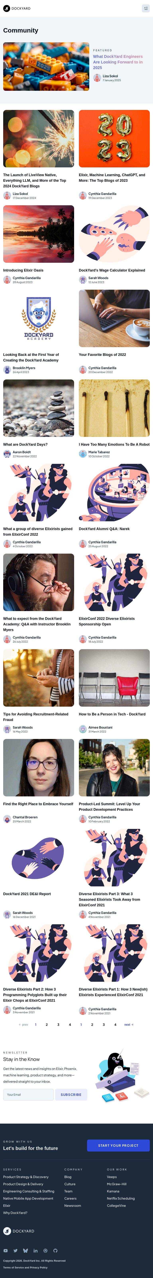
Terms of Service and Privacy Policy (25, 1258)
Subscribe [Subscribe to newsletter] (71, 1085)
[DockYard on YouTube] (5, 1241)
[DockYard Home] (18, 1222)
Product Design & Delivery (23, 1175)
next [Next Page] (128, 1015)
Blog (68, 1168)
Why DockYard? (15, 1204)
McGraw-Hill (117, 1175)
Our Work (117, 1160)
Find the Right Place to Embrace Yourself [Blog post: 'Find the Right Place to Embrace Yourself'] (38, 798)
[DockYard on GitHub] (55, 1241)
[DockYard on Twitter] (15, 1241)
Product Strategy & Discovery (26, 1168)
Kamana (113, 1182)
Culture (70, 1175)
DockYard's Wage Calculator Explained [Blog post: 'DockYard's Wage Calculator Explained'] (112, 270)
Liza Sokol (110, 76)
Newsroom (72, 1196)
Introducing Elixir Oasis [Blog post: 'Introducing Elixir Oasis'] (23, 270)
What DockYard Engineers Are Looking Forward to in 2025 (118, 62)
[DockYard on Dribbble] (45, 1241)
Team (68, 1182)
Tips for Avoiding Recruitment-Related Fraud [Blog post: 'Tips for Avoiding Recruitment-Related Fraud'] (35, 711)
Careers (70, 1189)
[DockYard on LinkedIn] (35, 1241)
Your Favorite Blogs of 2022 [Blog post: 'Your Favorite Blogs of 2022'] (102, 353)
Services (12, 1160)
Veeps (112, 1168)
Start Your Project (118, 1136)
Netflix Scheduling (121, 1189)
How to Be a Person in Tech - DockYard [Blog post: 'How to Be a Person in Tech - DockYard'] (112, 709)
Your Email (14, 1085)
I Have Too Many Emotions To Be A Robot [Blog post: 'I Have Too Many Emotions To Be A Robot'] (114, 442)
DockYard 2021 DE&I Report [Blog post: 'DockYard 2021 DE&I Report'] (27, 887)
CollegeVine (116, 1196)
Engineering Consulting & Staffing (28, 1182)
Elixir (6, 1196)
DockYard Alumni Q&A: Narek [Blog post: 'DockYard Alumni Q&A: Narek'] (104, 525)
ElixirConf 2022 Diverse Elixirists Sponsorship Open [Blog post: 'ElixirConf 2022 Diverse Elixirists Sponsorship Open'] (107, 617)
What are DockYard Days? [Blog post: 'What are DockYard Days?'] (25, 442)
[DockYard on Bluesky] (25, 1241)
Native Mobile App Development (28, 1189)
